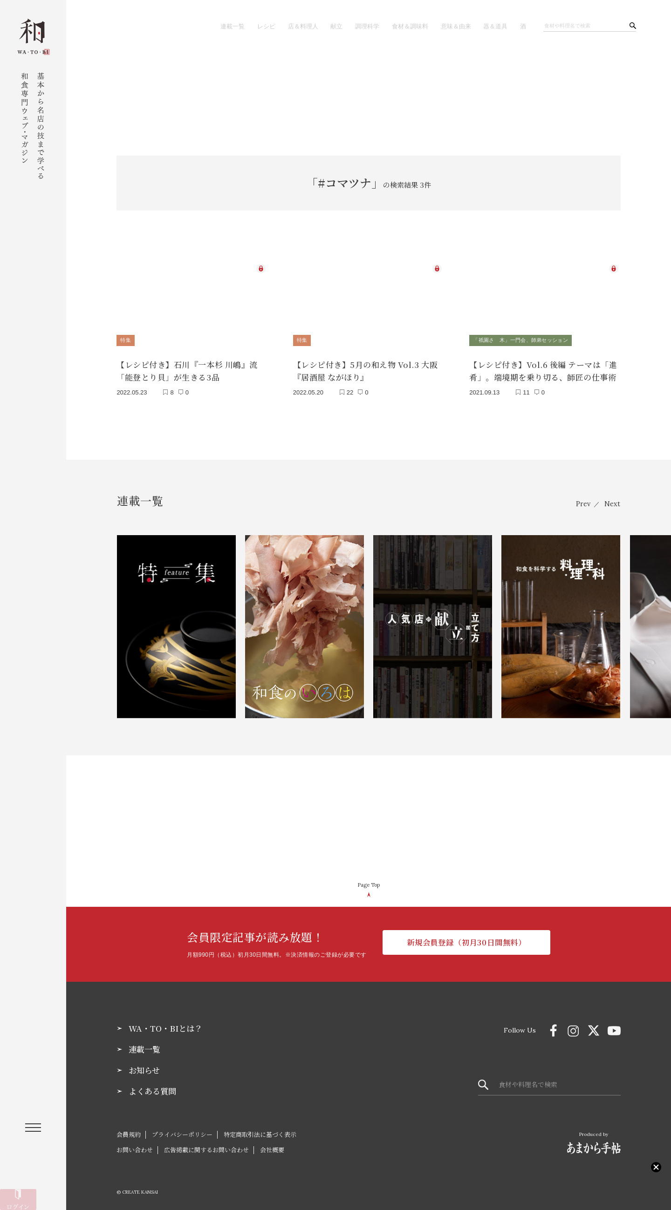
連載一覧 (218, 26)
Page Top (368, 881)
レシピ (253, 26)
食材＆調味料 (404, 26)
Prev (578, 499)
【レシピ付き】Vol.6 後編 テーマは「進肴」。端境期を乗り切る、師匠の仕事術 (543, 367)
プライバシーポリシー (182, 1132)
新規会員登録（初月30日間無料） (466, 941)
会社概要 (272, 1147)
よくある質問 (154, 1089)
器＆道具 (494, 26)
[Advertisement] (368, 86)
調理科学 (359, 26)
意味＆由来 (452, 26)
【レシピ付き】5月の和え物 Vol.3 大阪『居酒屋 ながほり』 (365, 367)
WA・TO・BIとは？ (167, 1025)
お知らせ (145, 1068)
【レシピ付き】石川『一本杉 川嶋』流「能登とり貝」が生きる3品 (186, 367)
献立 (326, 26)
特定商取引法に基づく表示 (260, 1132)
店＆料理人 (291, 26)
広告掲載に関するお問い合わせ (206, 1147)
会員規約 (128, 1132)
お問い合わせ (134, 1147)
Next (611, 499)
